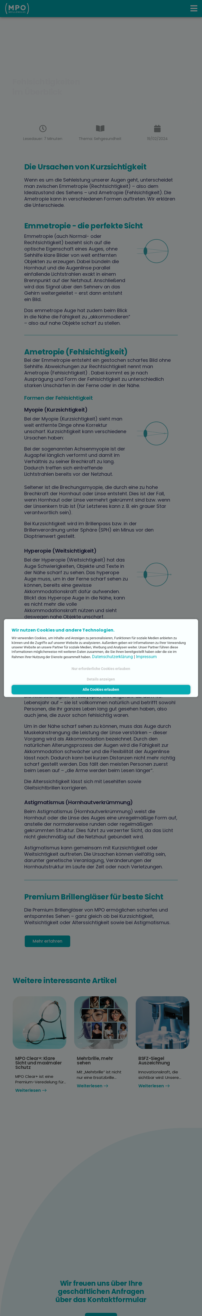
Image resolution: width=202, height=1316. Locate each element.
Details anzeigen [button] (101, 679)
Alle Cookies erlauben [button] (101, 689)
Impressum (146, 656)
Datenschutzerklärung (112, 656)
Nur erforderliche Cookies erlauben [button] (101, 669)
